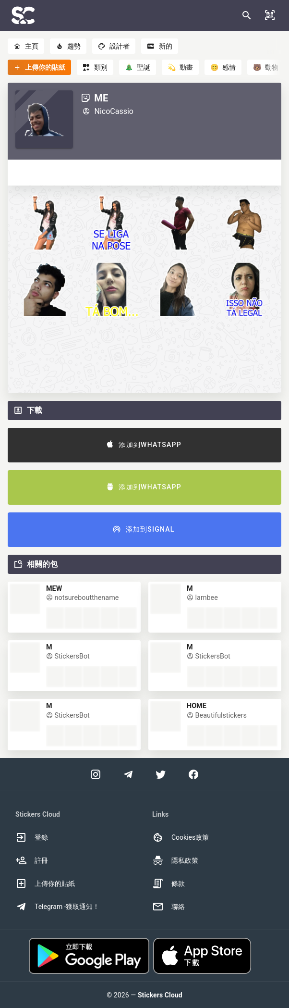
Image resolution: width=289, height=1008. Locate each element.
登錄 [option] (31, 837)
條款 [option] (168, 883)
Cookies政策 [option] (180, 837)
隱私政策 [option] (175, 860)
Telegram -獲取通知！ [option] (57, 906)
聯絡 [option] (168, 906)
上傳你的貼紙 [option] (45, 883)
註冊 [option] (31, 860)
